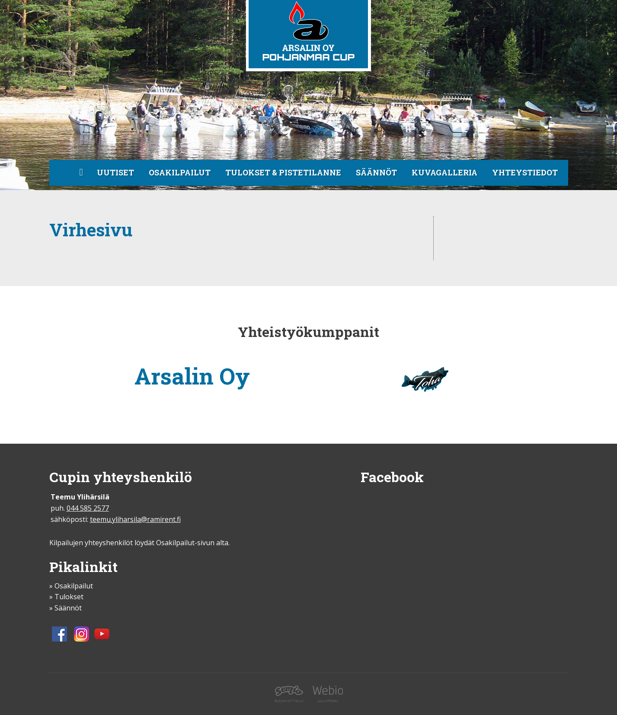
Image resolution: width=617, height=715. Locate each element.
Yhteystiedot (525, 172)
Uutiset (115, 172)
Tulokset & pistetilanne (283, 172)
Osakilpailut (180, 172)
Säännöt (376, 172)
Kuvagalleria (444, 172)
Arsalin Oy (192, 376)
